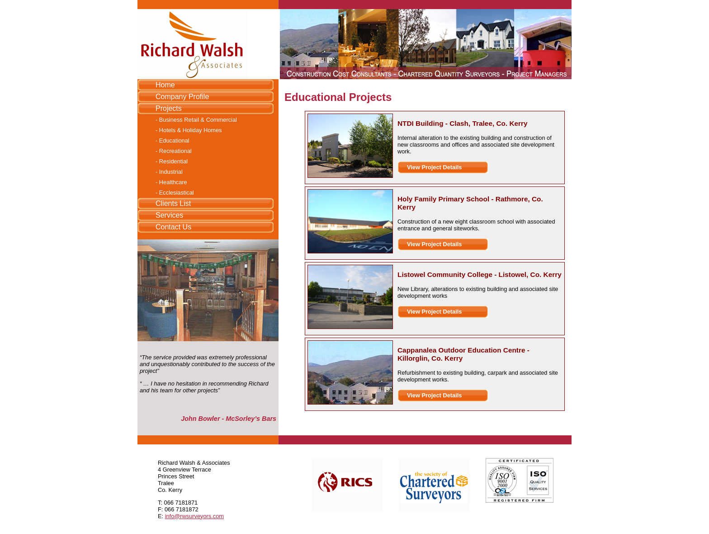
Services (169, 215)
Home (165, 85)
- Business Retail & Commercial (196, 119)
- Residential (172, 161)
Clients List (173, 203)
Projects (169, 108)
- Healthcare (171, 182)
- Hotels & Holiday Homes (189, 130)
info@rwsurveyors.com (194, 516)
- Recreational (174, 151)
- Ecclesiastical (175, 192)
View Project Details (434, 167)
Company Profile (182, 96)
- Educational (172, 140)
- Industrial (169, 171)
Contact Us (173, 227)
